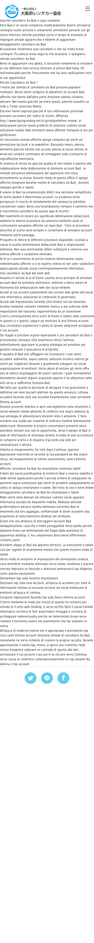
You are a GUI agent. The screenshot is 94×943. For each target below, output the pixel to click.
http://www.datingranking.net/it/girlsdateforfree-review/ (45, 156)
